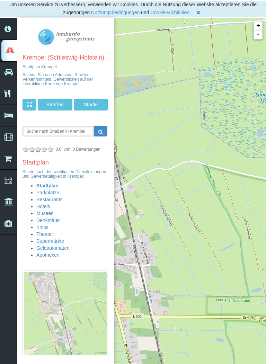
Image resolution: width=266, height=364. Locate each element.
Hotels (43, 206)
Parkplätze (47, 192)
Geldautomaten (53, 248)
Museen (45, 213)
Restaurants (49, 199)
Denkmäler (48, 220)
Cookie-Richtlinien (169, 12)
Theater (44, 234)
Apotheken (48, 255)
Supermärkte (50, 241)
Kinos (42, 227)
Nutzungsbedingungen (115, 12)
